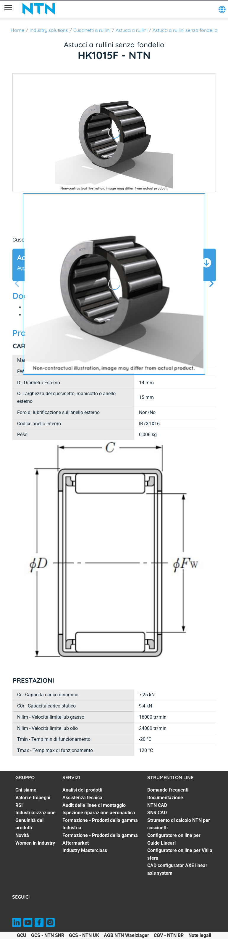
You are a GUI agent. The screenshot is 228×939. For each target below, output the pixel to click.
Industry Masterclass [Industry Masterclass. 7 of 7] (84, 850)
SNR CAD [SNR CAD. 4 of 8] (157, 812)
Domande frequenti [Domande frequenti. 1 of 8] (167, 790)
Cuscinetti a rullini (91, 30)
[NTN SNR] (39, 9)
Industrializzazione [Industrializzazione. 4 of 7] (35, 812)
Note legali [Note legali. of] (199, 935)
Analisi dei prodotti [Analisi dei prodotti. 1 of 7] (82, 790)
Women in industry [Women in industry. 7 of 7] (35, 843)
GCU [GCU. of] (21, 935)
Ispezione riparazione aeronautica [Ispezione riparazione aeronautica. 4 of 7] (98, 812)
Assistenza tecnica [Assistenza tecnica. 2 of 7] (82, 797)
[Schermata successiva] (211, 284)
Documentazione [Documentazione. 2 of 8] (165, 797)
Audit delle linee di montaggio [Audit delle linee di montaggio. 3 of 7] (94, 805)
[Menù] (8, 9)
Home (17, 30)
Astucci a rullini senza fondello (185, 30)
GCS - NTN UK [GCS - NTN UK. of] (84, 935)
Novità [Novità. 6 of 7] (22, 835)
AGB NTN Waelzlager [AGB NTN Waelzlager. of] (126, 935)
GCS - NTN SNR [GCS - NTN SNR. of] (47, 935)
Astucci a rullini (131, 30)
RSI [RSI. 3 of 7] (19, 805)
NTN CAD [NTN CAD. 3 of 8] (157, 805)
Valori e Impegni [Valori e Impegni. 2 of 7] (32, 797)
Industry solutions (49, 30)
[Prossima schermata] (17, 284)
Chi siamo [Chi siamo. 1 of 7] (25, 790)
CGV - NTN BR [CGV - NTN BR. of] (169, 935)
